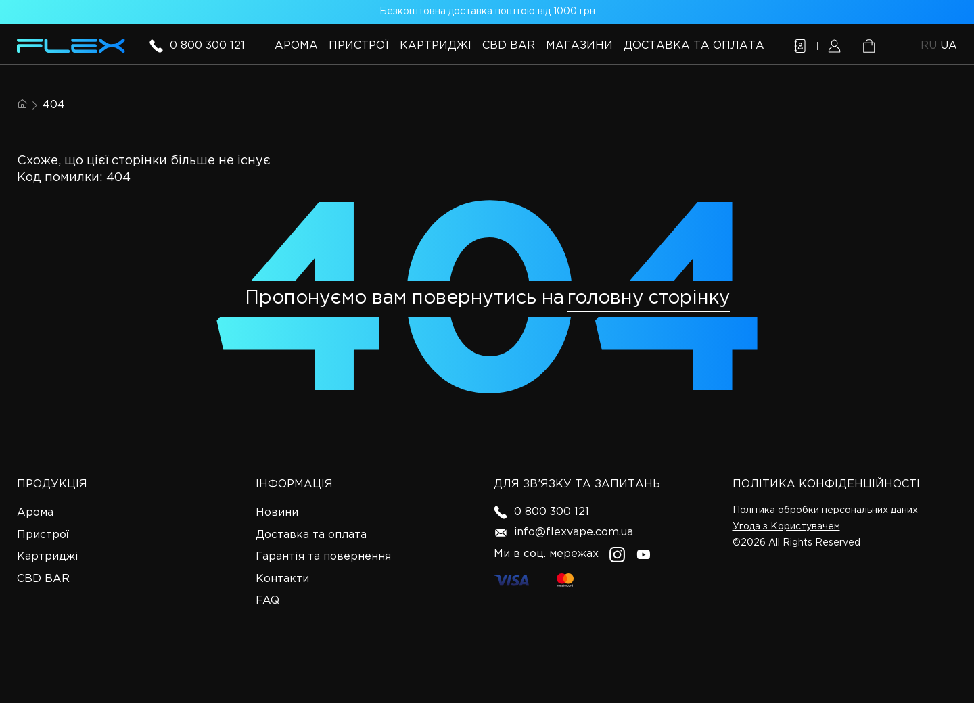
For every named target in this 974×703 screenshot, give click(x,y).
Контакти (282, 579)
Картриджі (435, 46)
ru (930, 46)
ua (948, 46)
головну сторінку (648, 298)
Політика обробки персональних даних (825, 510)
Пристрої (359, 46)
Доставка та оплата (694, 46)
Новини (277, 513)
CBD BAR (508, 46)
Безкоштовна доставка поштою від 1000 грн (487, 11)
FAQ (267, 601)
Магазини (579, 46)
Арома (296, 46)
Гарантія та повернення (323, 557)
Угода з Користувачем (786, 527)
